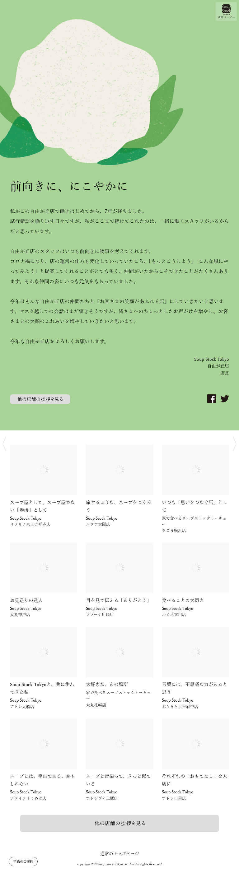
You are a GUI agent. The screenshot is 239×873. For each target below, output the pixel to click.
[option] (119, 215)
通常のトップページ (119, 854)
